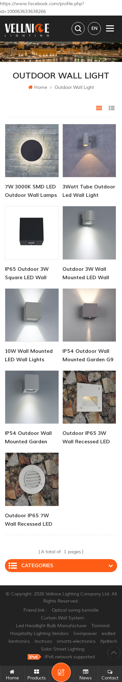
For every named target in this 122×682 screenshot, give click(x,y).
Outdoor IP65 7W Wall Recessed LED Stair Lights (28, 520)
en (94, 28)
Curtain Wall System (62, 618)
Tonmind (100, 625)
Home (37, 87)
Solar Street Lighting (62, 649)
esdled (108, 633)
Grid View (99, 108)
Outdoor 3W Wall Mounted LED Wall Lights (85, 274)
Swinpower (85, 633)
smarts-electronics (76, 641)
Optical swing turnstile (75, 610)
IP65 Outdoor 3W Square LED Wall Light (26, 274)
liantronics (19, 641)
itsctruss (43, 641)
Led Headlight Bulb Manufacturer (51, 625)
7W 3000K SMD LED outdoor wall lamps (31, 191)
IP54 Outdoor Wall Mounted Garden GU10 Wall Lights (28, 438)
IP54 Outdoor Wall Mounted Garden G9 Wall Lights (88, 356)
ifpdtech (108, 641)
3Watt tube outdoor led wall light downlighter (88, 191)
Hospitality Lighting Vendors (39, 633)
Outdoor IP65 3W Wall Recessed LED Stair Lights (86, 438)
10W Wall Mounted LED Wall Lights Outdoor (29, 356)
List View (111, 108)
